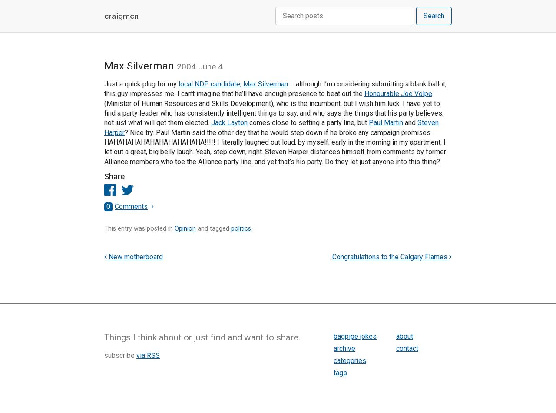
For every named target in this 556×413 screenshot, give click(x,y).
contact (407, 348)
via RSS (148, 355)
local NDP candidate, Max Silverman (233, 84)
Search (434, 16)
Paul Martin (386, 123)
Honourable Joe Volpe (398, 93)
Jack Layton (229, 123)
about (404, 336)
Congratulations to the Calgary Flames (392, 257)
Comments (126, 206)
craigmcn (121, 15)
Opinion (185, 228)
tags (340, 373)
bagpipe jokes (355, 336)
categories (350, 361)
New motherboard (133, 257)
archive (344, 348)
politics (241, 228)
